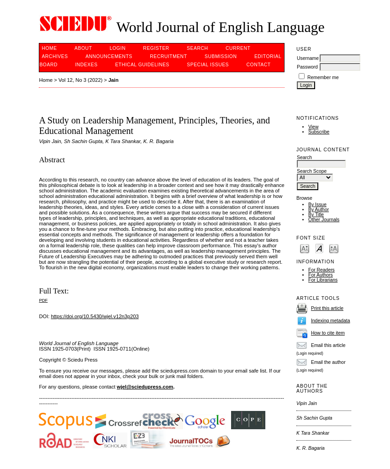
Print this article (327, 308)
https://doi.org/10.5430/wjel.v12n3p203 (95, 316)
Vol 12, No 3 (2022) (80, 80)
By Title (316, 214)
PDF (43, 300)
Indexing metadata (330, 320)
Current (238, 48)
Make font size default (319, 248)
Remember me (323, 77)
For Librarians (322, 279)
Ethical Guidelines (142, 64)
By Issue (317, 204)
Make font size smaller (304, 248)
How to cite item (328, 333)
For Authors (320, 274)
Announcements (108, 56)
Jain (113, 80)
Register (156, 48)
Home (49, 48)
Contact (259, 64)
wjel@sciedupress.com (145, 386)
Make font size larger (333, 248)
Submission (221, 56)
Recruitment (168, 56)
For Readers (321, 269)
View (313, 126)
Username (308, 58)
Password (307, 66)
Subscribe (318, 131)
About (83, 48)
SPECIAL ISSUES (208, 64)
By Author (318, 209)
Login (118, 48)
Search (197, 48)
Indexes (86, 64)
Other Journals (323, 219)
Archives (55, 56)
